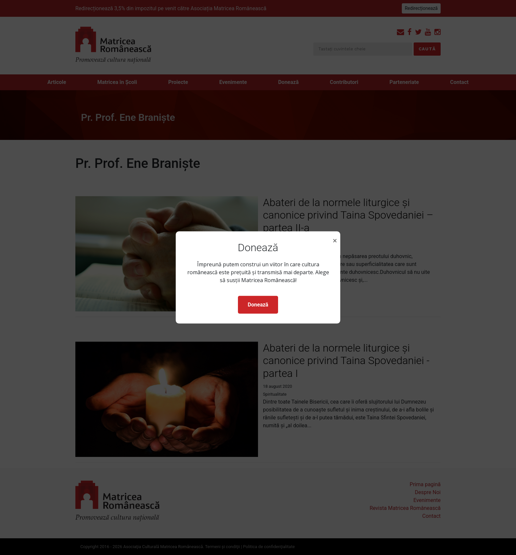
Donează (258, 305)
